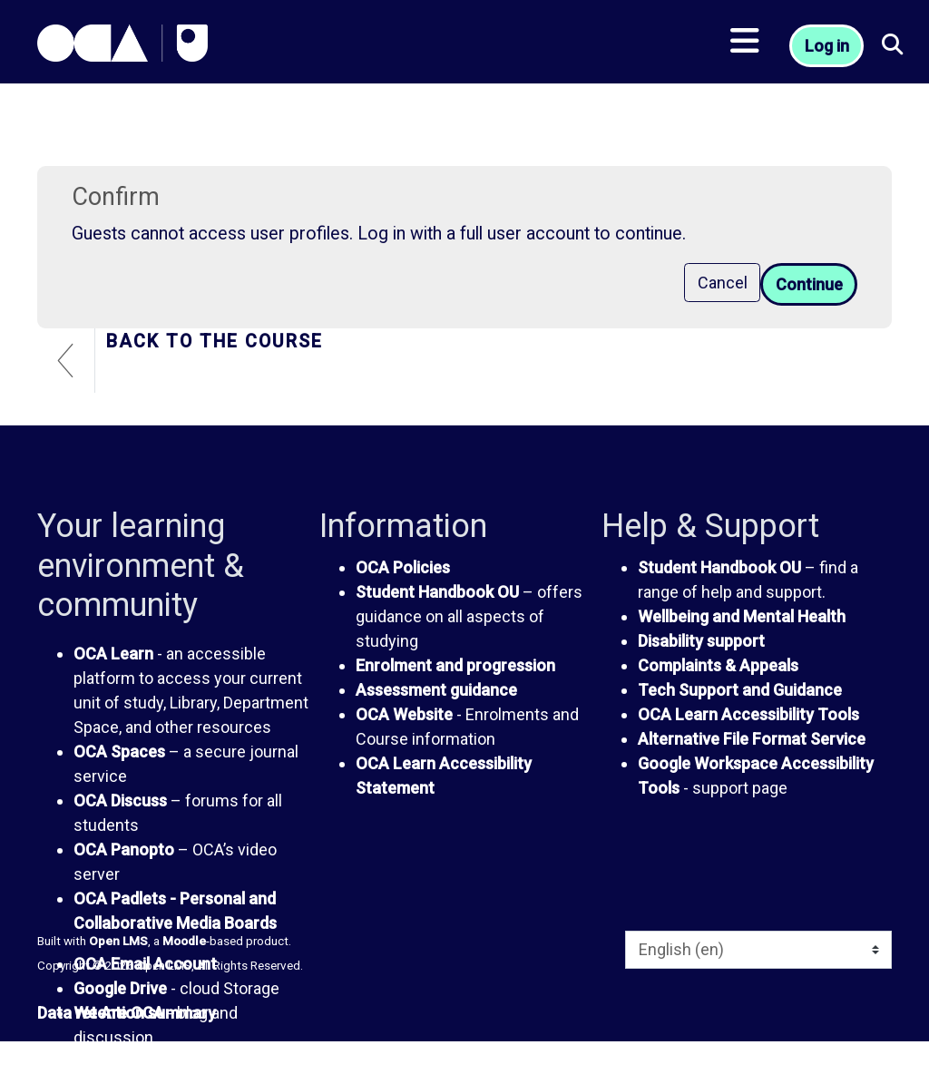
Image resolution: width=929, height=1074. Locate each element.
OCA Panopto (123, 849)
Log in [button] (827, 45)
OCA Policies (403, 567)
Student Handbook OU (437, 591)
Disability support (701, 640)
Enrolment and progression (455, 665)
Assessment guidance (436, 689)
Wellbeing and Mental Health (742, 616)
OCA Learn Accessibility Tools (748, 714)
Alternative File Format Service (751, 738)
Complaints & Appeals (718, 665)
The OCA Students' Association (189, 1061)
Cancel (723, 282)
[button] (892, 45)
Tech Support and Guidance (740, 689)
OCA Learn (113, 653)
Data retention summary (126, 1012)
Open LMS (118, 940)
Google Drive (120, 988)
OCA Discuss (120, 800)
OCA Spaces (119, 751)
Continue (809, 284)
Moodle (184, 940)
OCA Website (404, 714)
